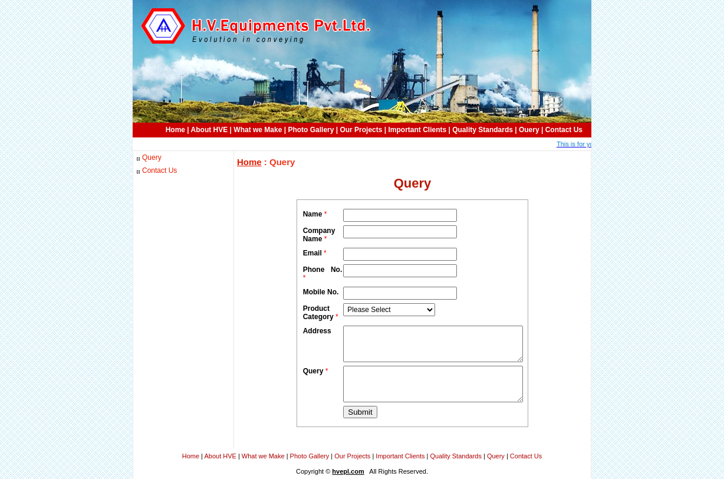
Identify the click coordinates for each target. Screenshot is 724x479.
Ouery (529, 130)
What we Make (257, 130)
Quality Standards (482, 130)
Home (175, 130)
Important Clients (418, 130)
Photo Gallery (311, 130)
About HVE (209, 130)
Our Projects (361, 130)
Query (152, 157)
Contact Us (564, 130)
